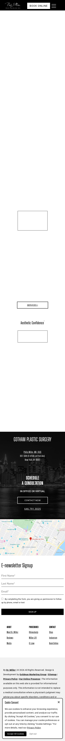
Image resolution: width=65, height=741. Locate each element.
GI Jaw (31, 643)
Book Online (53, 643)
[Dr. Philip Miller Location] (32, 457)
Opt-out (33, 734)
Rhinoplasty (33, 632)
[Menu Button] (53, 6)
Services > (32, 305)
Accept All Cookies (15, 734)
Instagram (53, 637)
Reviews (10, 637)
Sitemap (52, 674)
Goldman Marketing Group (33, 674)
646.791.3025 (32, 509)
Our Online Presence (29, 679)
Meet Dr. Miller (12, 632)
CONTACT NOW (33, 500)
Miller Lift (33, 637)
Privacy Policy (10, 679)
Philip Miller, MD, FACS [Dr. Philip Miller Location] (32, 452)
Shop (51, 632)
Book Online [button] (39, 5)
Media (9, 643)
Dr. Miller (11, 670)
